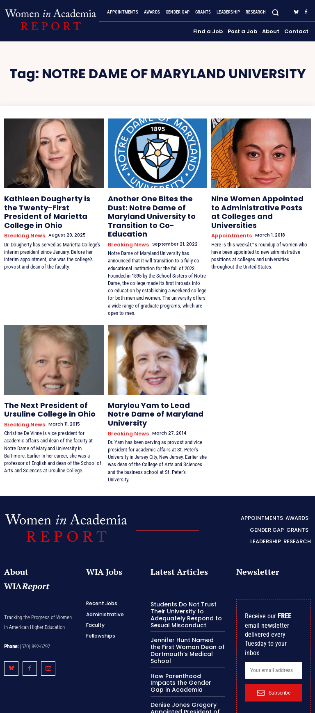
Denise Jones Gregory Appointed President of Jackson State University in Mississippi (187, 675)
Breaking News (22, 220)
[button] (275, 12)
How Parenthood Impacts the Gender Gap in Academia (185, 645)
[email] (273, 637)
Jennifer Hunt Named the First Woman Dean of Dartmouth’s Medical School (184, 614)
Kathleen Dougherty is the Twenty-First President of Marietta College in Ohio (45, 205)
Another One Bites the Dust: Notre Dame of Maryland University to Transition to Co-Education (155, 208)
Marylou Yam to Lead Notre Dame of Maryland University (153, 390)
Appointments (229, 220)
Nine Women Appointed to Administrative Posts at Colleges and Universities (252, 205)
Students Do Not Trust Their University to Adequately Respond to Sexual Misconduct (188, 580)
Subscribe (273, 659)
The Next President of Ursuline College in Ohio (52, 390)
